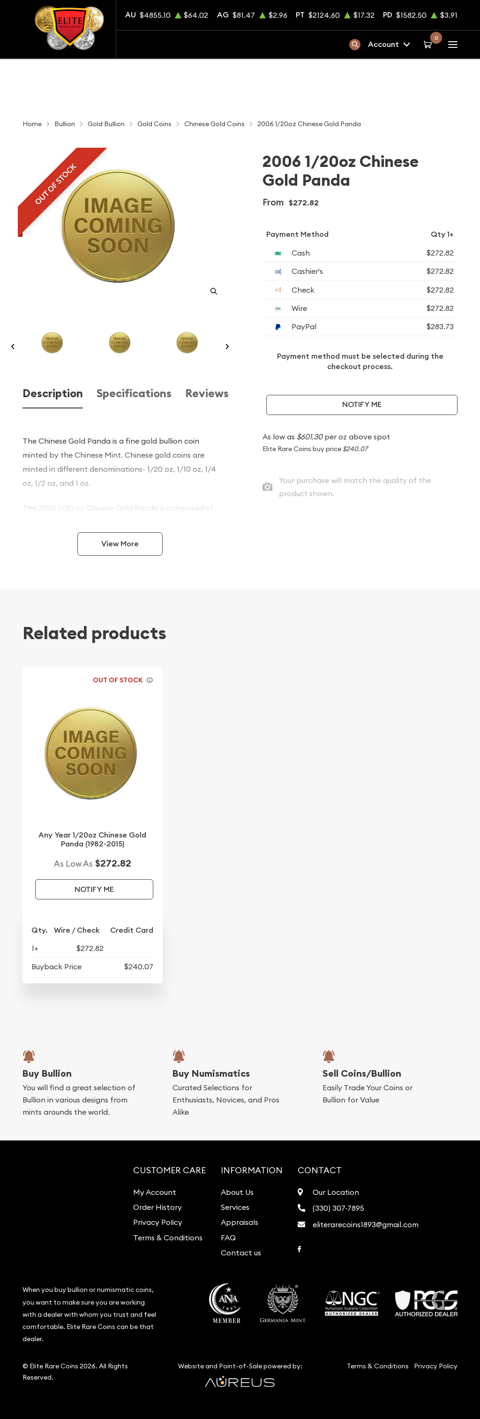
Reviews (207, 393)
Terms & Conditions (167, 1237)
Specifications (134, 393)
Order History (157, 1207)
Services (235, 1207)
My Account (154, 1192)
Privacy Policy (157, 1222)
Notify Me (362, 404)
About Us (237, 1192)
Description (52, 393)
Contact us (241, 1252)
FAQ (228, 1237)
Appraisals (239, 1222)
